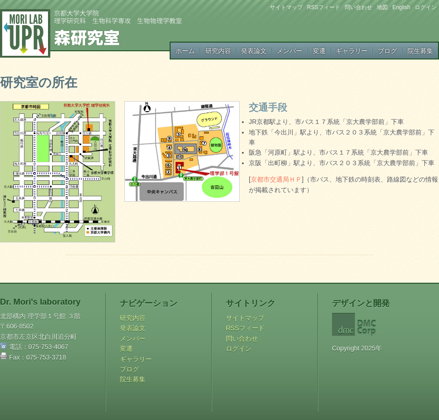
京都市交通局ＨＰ (276, 179)
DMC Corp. (377, 324)
